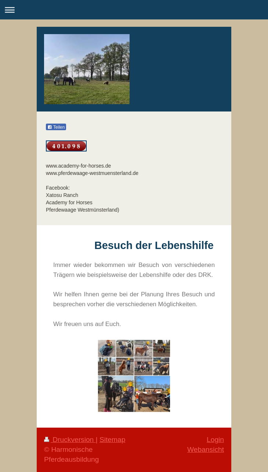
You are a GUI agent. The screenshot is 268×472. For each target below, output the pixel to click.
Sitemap (112, 439)
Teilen (56, 127)
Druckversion (70, 439)
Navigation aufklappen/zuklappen (134, 10)
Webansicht (205, 449)
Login (215, 439)
